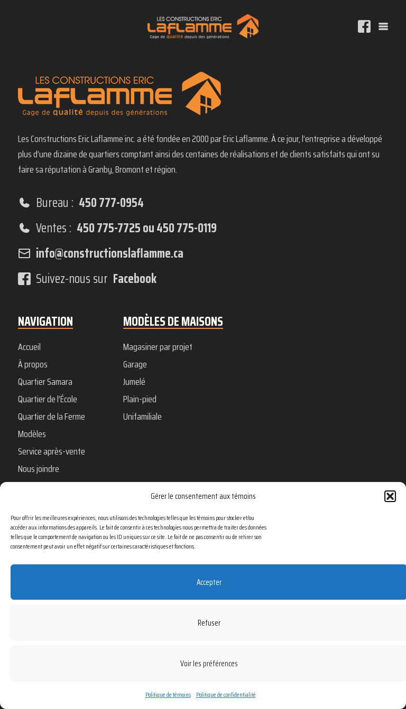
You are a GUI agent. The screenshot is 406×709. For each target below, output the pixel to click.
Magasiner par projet (157, 346)
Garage (135, 364)
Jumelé (134, 381)
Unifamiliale (142, 416)
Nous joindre (38, 468)
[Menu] (383, 26)
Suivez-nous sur (87, 279)
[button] (390, 496)
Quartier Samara (45, 381)
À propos (33, 364)
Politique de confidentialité (226, 694)
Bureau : (81, 203)
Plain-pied (139, 399)
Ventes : (117, 228)
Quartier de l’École (47, 399)
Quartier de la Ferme (51, 416)
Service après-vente (51, 451)
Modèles (32, 434)
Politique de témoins (168, 694)
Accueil (29, 346)
